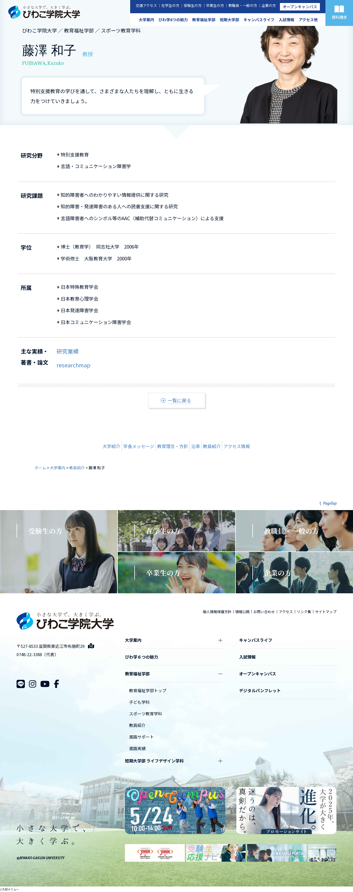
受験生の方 (193, 5)
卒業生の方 (215, 5)
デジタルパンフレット (260, 690)
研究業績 (68, 351)
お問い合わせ (264, 611)
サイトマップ (325, 611)
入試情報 (286, 19)
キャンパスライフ (259, 19)
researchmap (73, 365)
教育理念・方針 (172, 446)
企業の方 (268, 5)
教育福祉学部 (203, 19)
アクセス (286, 611)
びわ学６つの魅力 (141, 657)
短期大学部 (229, 19)
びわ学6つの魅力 (173, 19)
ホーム (40, 467)
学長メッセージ (138, 446)
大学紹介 (111, 446)
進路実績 (137, 748)
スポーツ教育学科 (145, 713)
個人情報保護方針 (217, 611)
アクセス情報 (237, 446)
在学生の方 (170, 5)
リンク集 (304, 611)
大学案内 (146, 19)
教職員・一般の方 (242, 5)
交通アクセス (146, 5)
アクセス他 (308, 19)
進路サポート (141, 737)
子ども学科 (139, 702)
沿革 (195, 446)
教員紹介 (212, 446)
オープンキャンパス (300, 6)
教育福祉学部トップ (147, 690)
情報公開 (242, 611)
